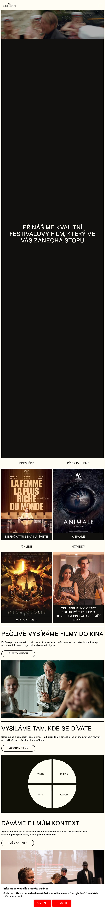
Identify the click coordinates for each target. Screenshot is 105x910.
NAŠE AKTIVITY (17, 843)
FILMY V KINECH (18, 653)
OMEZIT (42, 903)
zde (21, 896)
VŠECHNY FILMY (18, 748)
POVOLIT (62, 903)
